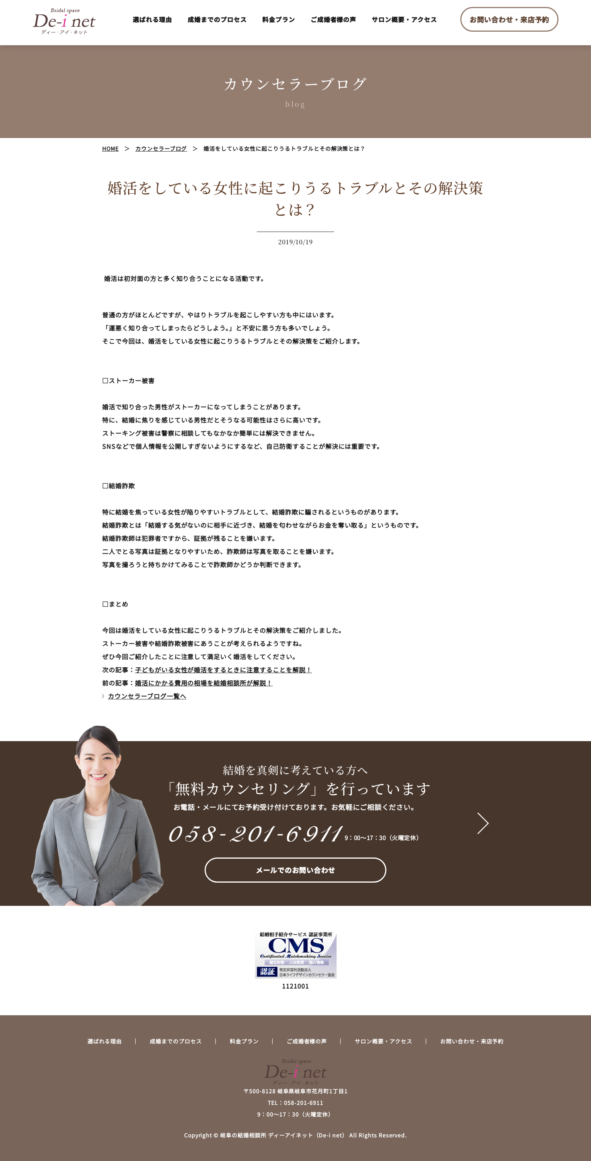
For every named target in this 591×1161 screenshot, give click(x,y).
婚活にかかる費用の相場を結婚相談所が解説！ (204, 682)
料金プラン (278, 19)
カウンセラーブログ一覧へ (147, 696)
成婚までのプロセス (217, 19)
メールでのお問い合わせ (295, 870)
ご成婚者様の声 (334, 19)
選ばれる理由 (152, 19)
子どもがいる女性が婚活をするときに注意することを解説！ (223, 669)
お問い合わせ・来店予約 (509, 19)
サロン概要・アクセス (404, 19)
